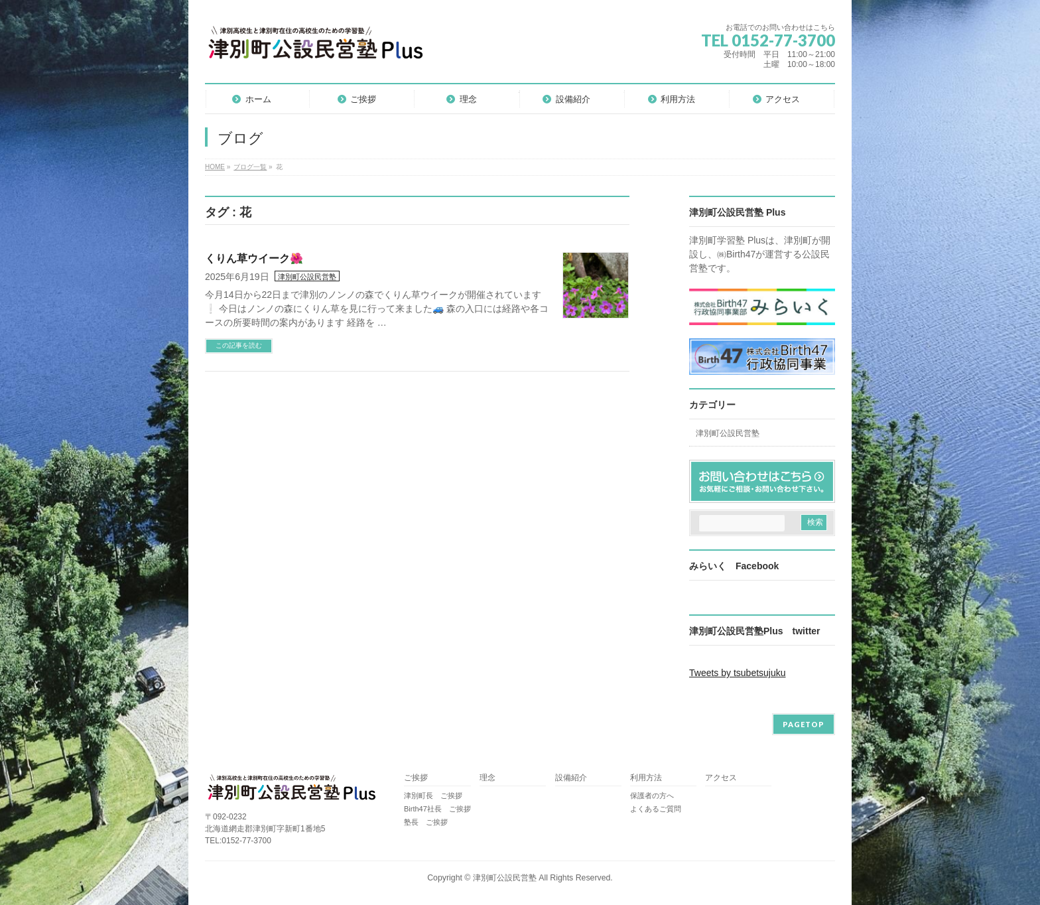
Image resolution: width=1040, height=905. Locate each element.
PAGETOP (803, 724)
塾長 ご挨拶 (426, 822)
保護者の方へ (652, 796)
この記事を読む (239, 345)
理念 (487, 778)
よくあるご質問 (655, 809)
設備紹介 (571, 778)
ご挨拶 (416, 778)
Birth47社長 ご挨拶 (437, 809)
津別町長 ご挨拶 (433, 796)
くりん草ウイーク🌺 (254, 258)
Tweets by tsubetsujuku (737, 672)
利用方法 (646, 778)
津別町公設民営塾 (307, 277)
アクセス (721, 778)
